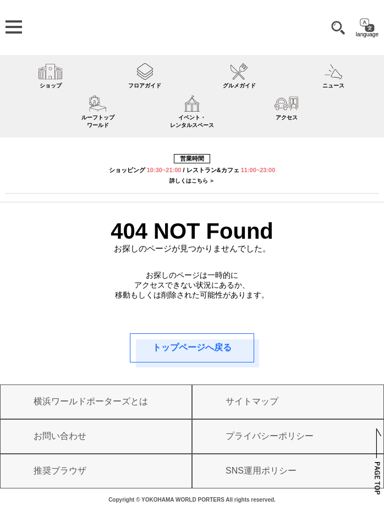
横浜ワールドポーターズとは (91, 401)
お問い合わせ (60, 436)
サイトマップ (252, 401)
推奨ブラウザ (60, 470)
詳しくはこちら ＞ (192, 181)
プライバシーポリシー (270, 436)
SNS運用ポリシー (261, 470)
